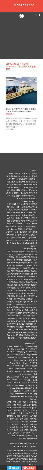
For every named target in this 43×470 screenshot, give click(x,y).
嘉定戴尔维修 (17, 184)
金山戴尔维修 (20, 179)
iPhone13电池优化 (14, 377)
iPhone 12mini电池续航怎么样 (25, 374)
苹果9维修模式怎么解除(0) (16, 327)
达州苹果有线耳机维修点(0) (20, 315)
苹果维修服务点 (12, 204)
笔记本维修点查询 (23, 176)
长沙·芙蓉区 (15, 433)
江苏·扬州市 (21, 435)
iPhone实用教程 (24, 204)
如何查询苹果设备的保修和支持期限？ (22, 243)
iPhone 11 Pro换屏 (29, 363)
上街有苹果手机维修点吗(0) (27, 279)
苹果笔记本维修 (31, 207)
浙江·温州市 (24, 419)
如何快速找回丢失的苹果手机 (21, 229)
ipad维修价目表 (19, 207)
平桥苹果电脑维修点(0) (23, 329)
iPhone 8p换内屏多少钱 (20, 354)
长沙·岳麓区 (26, 433)
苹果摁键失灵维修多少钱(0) (17, 296)
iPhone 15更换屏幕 (13, 391)
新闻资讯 (21, 226)
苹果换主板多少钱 (22, 215)
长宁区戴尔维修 (26, 187)
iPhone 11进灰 (15, 363)
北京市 (26, 410)
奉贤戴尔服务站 (21, 196)
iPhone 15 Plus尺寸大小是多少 (24, 394)
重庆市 (9, 402)
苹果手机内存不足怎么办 (23, 212)
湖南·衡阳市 (17, 405)
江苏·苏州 (10, 416)
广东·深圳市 (31, 413)
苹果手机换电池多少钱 (15, 173)
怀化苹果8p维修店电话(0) (28, 293)
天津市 (17, 416)
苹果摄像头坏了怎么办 (24, 218)
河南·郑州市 (17, 402)
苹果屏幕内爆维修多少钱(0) (23, 310)
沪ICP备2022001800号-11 (27, 444)
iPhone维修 (18, 223)
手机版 (19, 446)
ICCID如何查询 (11, 210)
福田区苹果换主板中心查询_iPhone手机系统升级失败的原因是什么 (21, 110)
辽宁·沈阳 (25, 416)
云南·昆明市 (27, 407)
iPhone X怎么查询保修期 (28, 240)
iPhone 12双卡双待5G (17, 368)
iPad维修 (27, 223)
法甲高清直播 (25, 198)
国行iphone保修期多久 (20, 237)
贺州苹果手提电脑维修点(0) (22, 265)
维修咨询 (15, 468)
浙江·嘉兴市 (24, 427)
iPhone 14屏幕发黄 (13, 382)
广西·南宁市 (21, 413)
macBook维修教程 (21, 232)
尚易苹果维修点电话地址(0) (25, 304)
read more (10, 129)
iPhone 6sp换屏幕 (17, 349)
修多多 (10, 193)
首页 (17, 63)
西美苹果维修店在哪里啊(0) (23, 260)
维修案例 (13, 226)
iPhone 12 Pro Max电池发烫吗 (26, 371)
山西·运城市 (24, 430)
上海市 (33, 410)
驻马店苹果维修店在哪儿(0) (19, 321)
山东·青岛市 (11, 413)
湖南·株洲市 (14, 427)
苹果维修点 (29, 179)
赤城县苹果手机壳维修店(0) (19, 290)
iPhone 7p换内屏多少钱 (18, 352)
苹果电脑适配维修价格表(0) (27, 299)
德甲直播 (34, 198)
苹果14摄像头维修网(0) (22, 285)
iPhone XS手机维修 (23, 357)
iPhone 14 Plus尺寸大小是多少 (24, 385)
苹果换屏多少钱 (19, 221)
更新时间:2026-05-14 (29, 446)
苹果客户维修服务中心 (27, 438)
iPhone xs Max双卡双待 (27, 360)
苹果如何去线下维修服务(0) (19, 276)
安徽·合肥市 (27, 405)
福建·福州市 (18, 410)
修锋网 (16, 193)
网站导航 (32, 232)
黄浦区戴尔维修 (29, 173)
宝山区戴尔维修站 (28, 184)
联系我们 (34, 246)
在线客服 (30, 468)
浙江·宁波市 (14, 419)
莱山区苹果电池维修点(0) (16, 282)
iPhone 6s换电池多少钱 (15, 346)
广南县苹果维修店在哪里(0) (20, 271)
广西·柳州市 (24, 424)
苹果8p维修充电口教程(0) (28, 324)
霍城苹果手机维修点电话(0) (16, 302)
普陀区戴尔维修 (19, 190)
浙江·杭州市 (27, 402)
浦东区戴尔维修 (21, 182)
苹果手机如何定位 (23, 210)
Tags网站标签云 (12, 235)
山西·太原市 (14, 421)
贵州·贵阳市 (17, 407)
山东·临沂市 (31, 435)
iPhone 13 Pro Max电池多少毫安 (24, 380)
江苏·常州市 (24, 421)
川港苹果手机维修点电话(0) (25, 254)
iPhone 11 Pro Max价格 (16, 366)
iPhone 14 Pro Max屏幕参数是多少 (23, 388)
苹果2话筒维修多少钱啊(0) (16, 251)
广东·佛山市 (14, 430)
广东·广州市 (14, 424)
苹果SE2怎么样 (31, 366)
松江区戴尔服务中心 (26, 193)
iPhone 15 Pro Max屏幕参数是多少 (23, 396)
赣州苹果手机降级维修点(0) (20, 335)
